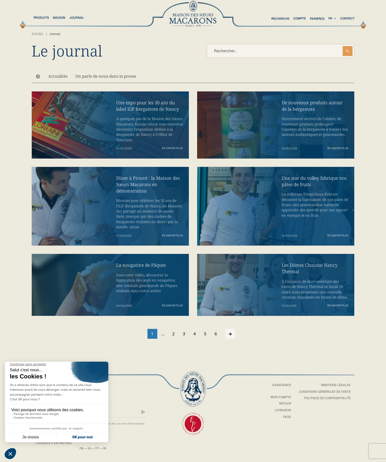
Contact (347, 18)
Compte (298, 18)
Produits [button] (41, 17)
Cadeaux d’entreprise (54, 443)
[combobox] (332, 19)
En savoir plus (172, 148)
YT (98, 449)
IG (91, 449)
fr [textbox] (330, 18)
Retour (282, 404)
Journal (76, 17)
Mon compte (278, 397)
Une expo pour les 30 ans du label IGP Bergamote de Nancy (148, 106)
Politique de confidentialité (326, 399)
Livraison (280, 410)
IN (106, 449)
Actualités (58, 76)
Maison (59, 17)
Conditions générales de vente (324, 392)
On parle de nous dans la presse (107, 76)
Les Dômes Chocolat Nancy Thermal (310, 268)
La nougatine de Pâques (141, 265)
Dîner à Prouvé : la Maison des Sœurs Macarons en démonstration (148, 184)
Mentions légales (335, 385)
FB (83, 449)
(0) (316, 19)
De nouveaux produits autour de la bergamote (312, 106)
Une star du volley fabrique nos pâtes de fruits (314, 181)
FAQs (285, 417)
